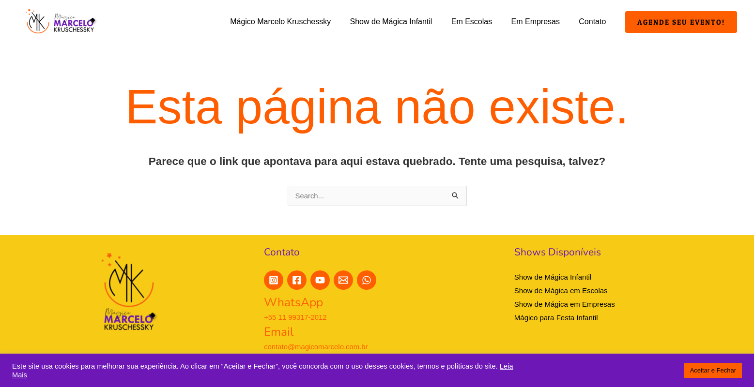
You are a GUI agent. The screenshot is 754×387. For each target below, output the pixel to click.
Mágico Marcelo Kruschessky (296, 21)
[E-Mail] (343, 280)
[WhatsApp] (366, 280)
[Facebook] (297, 280)
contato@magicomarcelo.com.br (316, 346)
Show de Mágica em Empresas (564, 304)
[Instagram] (273, 280)
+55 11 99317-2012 (295, 317)
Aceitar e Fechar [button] (713, 370)
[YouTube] (320, 280)
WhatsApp (294, 303)
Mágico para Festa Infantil (556, 317)
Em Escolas (480, 21)
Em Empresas (540, 21)
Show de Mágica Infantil (403, 21)
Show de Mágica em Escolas (561, 291)
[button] (681, 22)
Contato (594, 21)
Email (279, 332)
